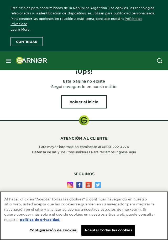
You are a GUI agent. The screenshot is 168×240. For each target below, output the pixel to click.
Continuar (26, 42)
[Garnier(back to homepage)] (29, 61)
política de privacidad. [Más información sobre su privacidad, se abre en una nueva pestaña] (40, 220)
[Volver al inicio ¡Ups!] (84, 101)
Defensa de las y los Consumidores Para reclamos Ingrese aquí (84, 152)
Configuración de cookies (53, 230)
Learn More (20, 29)
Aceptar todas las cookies (108, 230)
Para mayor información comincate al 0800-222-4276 (84, 147)
